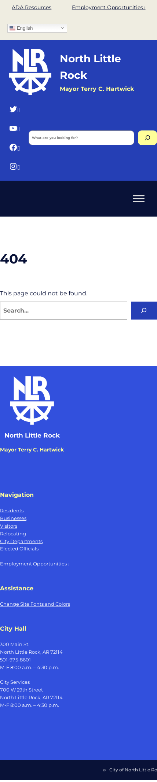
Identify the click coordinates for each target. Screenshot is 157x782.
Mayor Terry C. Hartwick (32, 449)
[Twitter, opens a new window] (14, 109)
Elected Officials (19, 549)
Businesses (13, 518)
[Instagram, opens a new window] (14, 166)
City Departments (21, 541)
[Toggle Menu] (139, 198)
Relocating (13, 533)
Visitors (8, 526)
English (21, 28)
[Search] (147, 137)
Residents (11, 510)
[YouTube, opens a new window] (14, 128)
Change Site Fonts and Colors (35, 604)
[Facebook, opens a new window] (14, 147)
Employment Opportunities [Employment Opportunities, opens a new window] (109, 7)
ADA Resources (31, 7)
